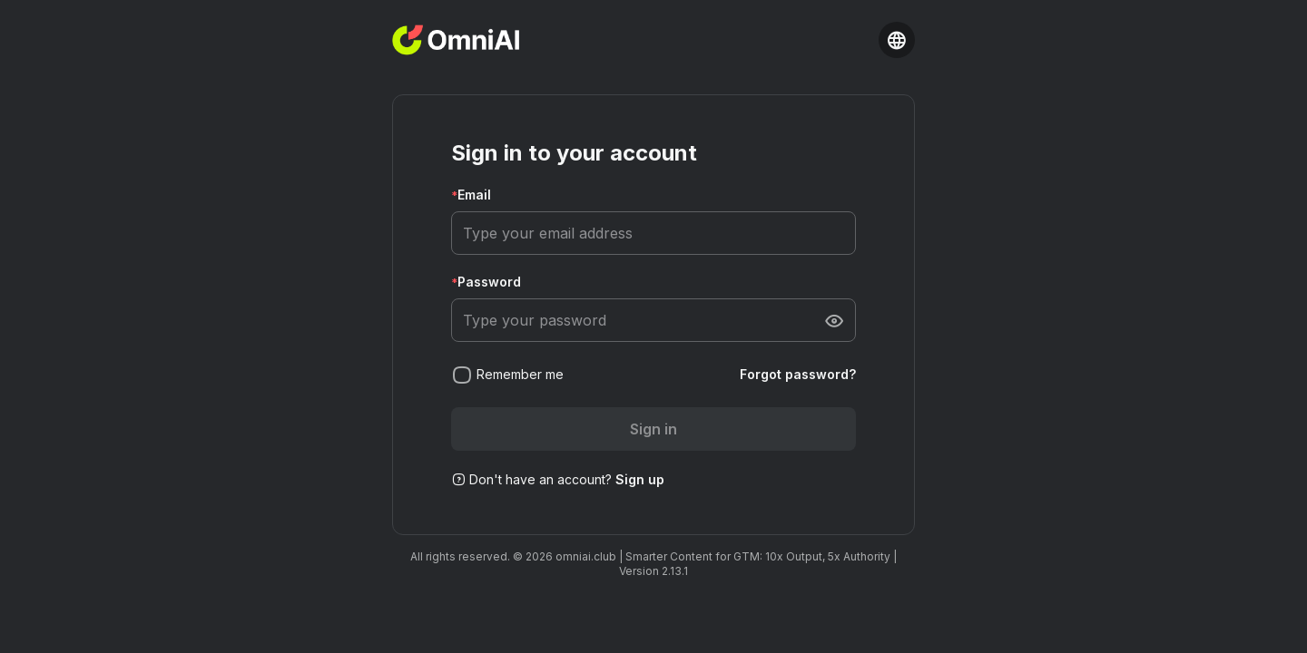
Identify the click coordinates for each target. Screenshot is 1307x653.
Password (489, 281)
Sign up (639, 479)
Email (474, 194)
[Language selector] (897, 40)
